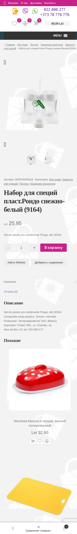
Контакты (52, 3)
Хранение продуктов (52, 44)
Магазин (14, 3)
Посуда (34, 44)
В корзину (55, 247)
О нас (25, 3)
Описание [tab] (10, 281)
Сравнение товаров (38, 530)
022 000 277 (55, 9)
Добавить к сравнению (49, 262)
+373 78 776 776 (54, 14)
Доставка (38, 3)
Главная (10, 44)
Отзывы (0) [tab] (10, 291)
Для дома (22, 44)
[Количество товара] (22, 248)
